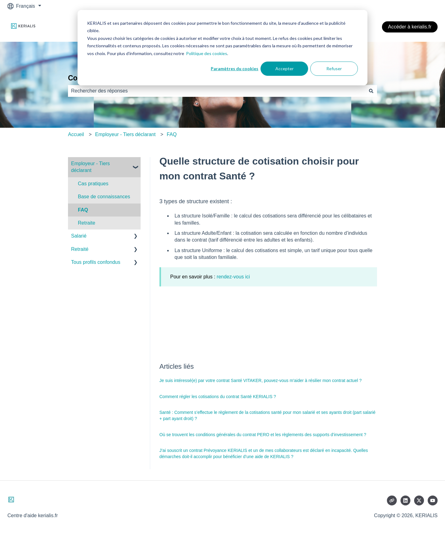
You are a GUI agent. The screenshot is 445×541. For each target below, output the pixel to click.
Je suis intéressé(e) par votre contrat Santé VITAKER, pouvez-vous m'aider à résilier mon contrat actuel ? (260, 380)
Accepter (284, 68)
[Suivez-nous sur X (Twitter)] (419, 500)
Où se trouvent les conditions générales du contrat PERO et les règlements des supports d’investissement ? (262, 434)
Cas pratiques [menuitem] (93, 183)
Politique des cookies (206, 53)
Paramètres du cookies (234, 68)
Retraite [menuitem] (86, 222)
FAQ (172, 134)
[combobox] (216, 91)
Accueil (76, 134)
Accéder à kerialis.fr (410, 26)
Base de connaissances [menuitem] (104, 196)
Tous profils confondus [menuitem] (95, 262)
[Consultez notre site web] (392, 500)
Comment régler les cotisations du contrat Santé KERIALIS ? (217, 396)
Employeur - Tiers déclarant (125, 134)
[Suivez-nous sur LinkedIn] (405, 500)
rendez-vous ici (233, 276)
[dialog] (222, 47)
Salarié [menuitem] (79, 235)
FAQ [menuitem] (83, 210)
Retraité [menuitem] (79, 249)
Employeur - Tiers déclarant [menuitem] (90, 167)
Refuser (334, 68)
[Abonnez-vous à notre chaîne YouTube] (433, 500)
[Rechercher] (371, 91)
